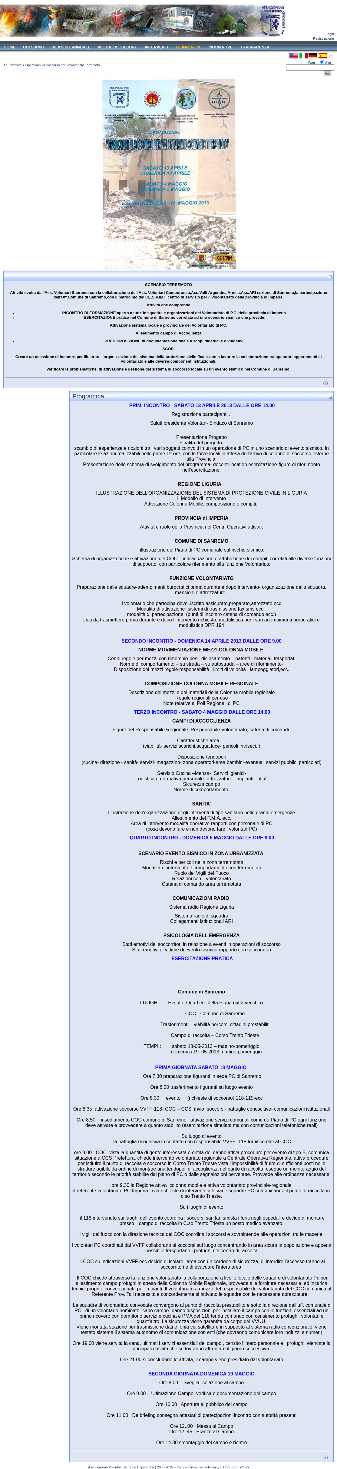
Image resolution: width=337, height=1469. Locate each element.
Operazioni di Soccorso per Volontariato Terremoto (62, 65)
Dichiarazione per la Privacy (198, 1467)
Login (329, 34)
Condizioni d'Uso (236, 1467)
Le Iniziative (12, 65)
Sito (328, 62)
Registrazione (323, 38)
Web (311, 62)
